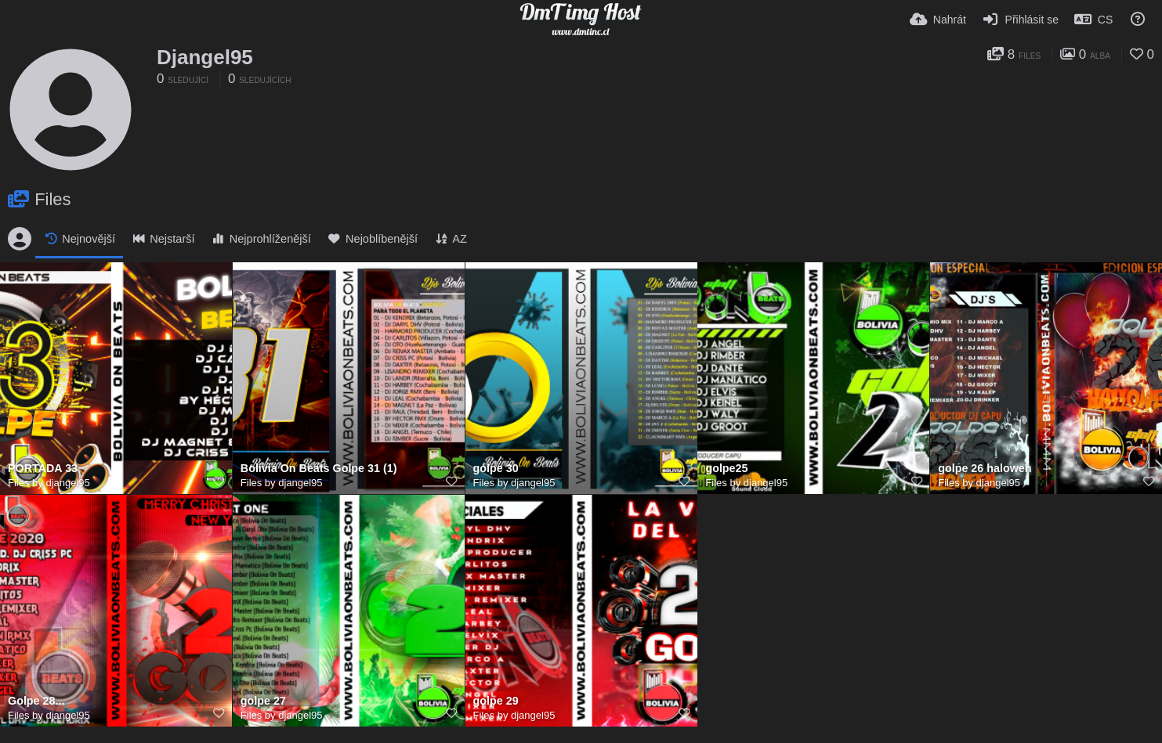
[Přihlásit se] (1020, 19)
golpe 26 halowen (984, 468)
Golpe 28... (36, 701)
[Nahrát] (938, 19)
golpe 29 (496, 701)
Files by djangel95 (49, 483)
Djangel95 (205, 57)
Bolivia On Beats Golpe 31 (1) (319, 468)
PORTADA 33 (43, 468)
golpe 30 (496, 468)
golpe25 (726, 468)
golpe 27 (263, 701)
